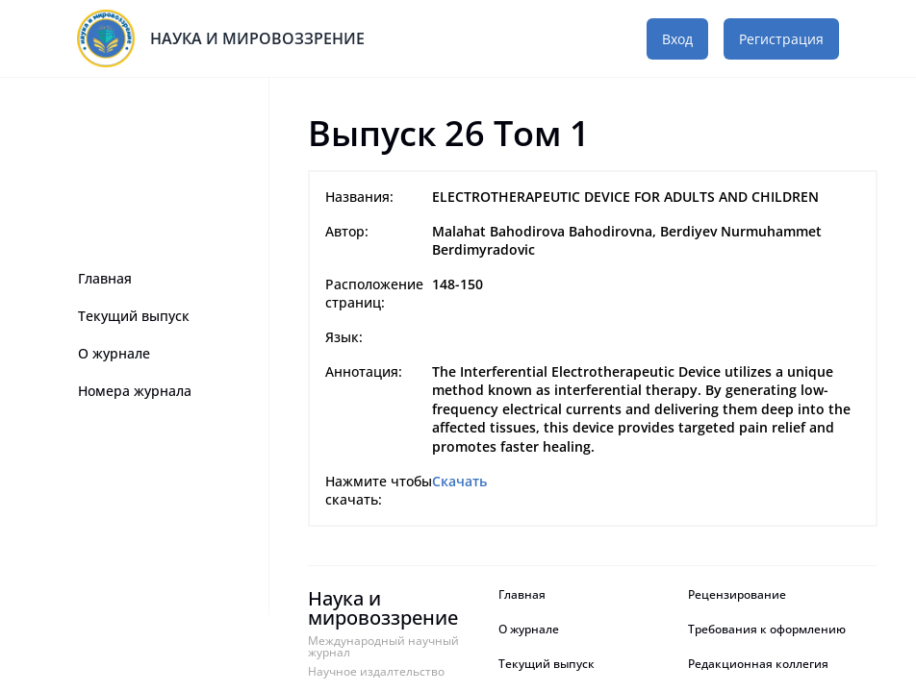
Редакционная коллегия (758, 664)
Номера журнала (134, 391)
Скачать (459, 481)
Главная (105, 278)
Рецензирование (738, 595)
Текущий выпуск (134, 316)
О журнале (114, 353)
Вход (677, 39)
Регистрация (781, 39)
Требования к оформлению (767, 629)
